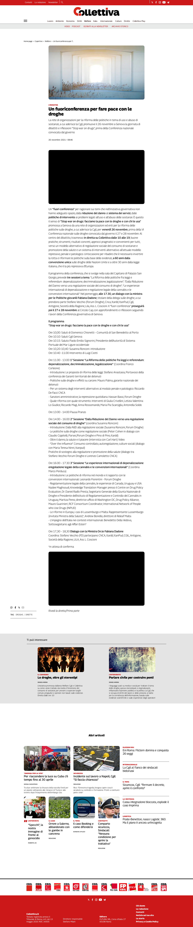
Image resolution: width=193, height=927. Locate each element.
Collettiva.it (32, 914)
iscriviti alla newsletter (96, 26)
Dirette (127, 21)
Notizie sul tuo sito (145, 915)
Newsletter (53, 2)
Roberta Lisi (32, 843)
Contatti (28, 2)
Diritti (79, 21)
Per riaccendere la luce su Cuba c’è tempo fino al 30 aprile (46, 778)
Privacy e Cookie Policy (147, 921)
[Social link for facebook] (156, 2)
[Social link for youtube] (163, 2)
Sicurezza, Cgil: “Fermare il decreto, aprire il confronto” (143, 786)
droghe (19, 614)
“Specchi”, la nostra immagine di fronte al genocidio (35, 831)
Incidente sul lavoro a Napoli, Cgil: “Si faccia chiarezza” (94, 778)
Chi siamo (140, 905)
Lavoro (50, 21)
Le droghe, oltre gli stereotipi (57, 677)
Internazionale (106, 21)
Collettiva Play (139, 21)
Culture (118, 21)
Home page (28, 41)
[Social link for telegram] (168, 2)
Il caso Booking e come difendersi (83, 825)
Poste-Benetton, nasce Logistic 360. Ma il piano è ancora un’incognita (144, 821)
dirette (29, 614)
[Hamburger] (25, 21)
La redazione (40, 2)
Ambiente (60, 21)
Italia (95, 21)
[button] (11, 607)
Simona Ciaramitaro (30, 784)
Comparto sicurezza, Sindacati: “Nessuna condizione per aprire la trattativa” (107, 833)
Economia (70, 21)
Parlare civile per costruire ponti (131, 677)
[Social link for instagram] (160, 2)
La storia (140, 918)
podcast (76, 26)
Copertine (38, 41)
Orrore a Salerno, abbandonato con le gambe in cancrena (59, 828)
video (67, 26)
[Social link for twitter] (152, 2)
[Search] (62, 2)
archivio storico (120, 26)
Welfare (87, 21)
